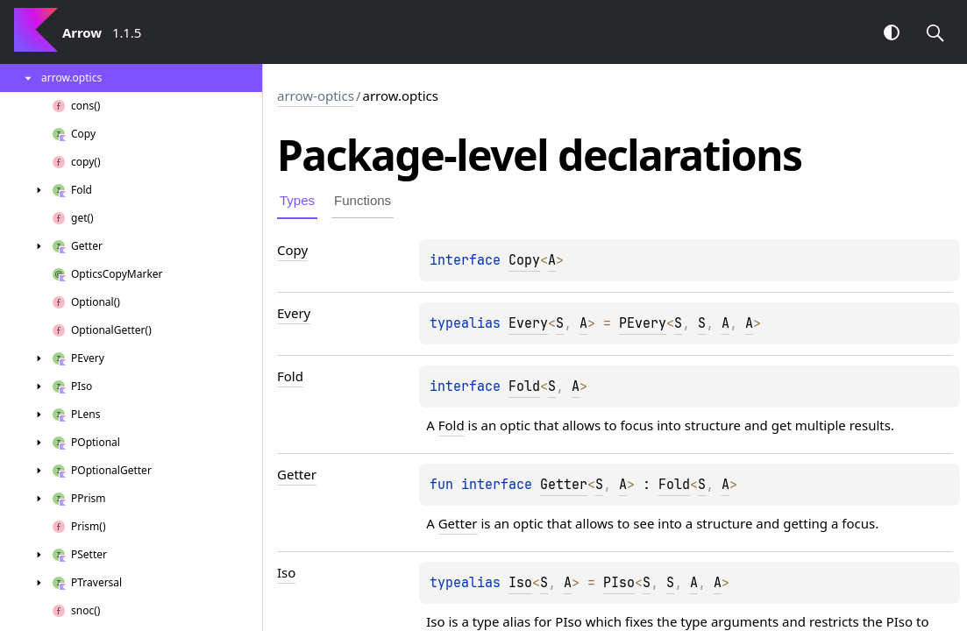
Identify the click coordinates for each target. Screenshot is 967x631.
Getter (563, 484)
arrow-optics (315, 95)
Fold (524, 386)
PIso (619, 583)
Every (528, 323)
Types (297, 200)
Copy (524, 260)
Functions (362, 200)
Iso (520, 583)
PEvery (642, 323)
